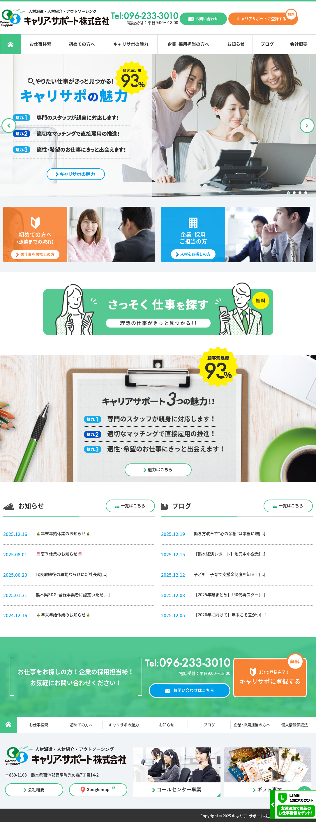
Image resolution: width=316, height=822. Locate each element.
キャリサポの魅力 (130, 44)
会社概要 (299, 44)
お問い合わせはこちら (193, 691)
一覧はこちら (130, 506)
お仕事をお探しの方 (37, 255)
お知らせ (235, 44)
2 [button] (294, 193)
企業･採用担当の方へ (188, 44)
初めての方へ (82, 44)
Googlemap (96, 790)
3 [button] (300, 193)
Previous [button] (9, 126)
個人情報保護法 (294, 725)
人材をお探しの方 (195, 255)
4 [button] (306, 193)
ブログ (267, 44)
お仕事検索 (41, 44)
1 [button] (288, 193)
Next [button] (307, 126)
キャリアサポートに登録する (261, 19)
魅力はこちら (160, 470)
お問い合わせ (206, 19)
